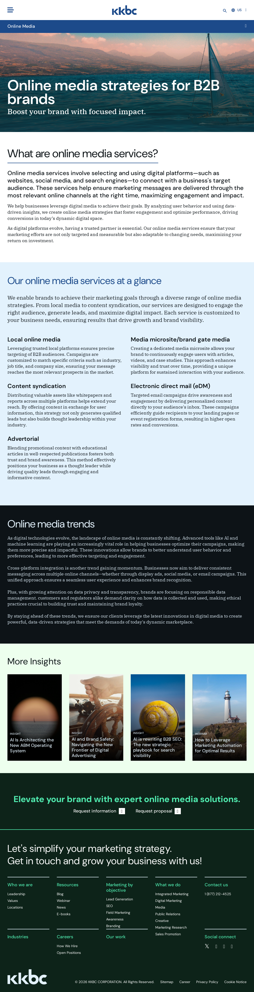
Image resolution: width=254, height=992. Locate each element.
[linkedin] (224, 946)
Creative (162, 920)
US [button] (236, 10)
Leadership (16, 894)
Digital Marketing (168, 900)
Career (184, 982)
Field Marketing (118, 912)
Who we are (19, 885)
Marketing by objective (119, 887)
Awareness (115, 919)
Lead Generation (119, 899)
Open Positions (69, 952)
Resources (67, 885)
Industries (17, 937)
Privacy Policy (207, 982)
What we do (168, 885)
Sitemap (166, 982)
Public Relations (167, 914)
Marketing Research (171, 927)
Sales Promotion (168, 934)
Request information (99, 811)
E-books (63, 914)
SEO (109, 906)
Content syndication (36, 386)
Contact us (216, 885)
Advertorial (23, 439)
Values (12, 900)
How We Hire (67, 946)
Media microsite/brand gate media (180, 339)
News (61, 907)
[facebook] (216, 946)
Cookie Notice (235, 982)
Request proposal (158, 811)
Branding (113, 926)
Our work (116, 937)
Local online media (34, 339)
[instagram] (232, 946)
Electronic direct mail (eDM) (170, 386)
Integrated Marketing (172, 894)
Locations (15, 907)
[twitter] (207, 946)
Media (160, 907)
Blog (60, 894)
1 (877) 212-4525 (218, 894)
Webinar (63, 900)
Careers (65, 937)
